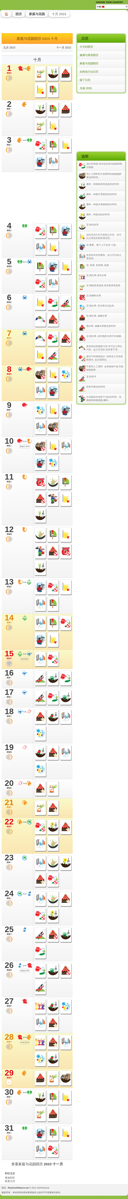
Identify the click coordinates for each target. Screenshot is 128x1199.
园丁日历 (85, 80)
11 (9, 477)
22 (9, 822)
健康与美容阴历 (89, 55)
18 (9, 712)
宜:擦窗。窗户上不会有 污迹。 (102, 245)
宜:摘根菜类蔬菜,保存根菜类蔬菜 (103, 285)
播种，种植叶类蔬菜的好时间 (101, 194)
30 (9, 1093)
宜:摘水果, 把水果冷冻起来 (100, 305)
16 (9, 673)
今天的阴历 (86, 46)
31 (9, 1129)
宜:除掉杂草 (92, 224)
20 (9, 784)
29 (9, 1073)
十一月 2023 (63, 47)
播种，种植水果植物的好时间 (101, 204)
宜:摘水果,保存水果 (96, 275)
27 (9, 1002)
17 (9, 693)
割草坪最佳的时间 (95, 386)
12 (9, 530)
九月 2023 (9, 47)
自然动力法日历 (89, 71)
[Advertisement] (101, 116)
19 (9, 748)
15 (9, 654)
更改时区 (10, 1177)
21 (9, 803)
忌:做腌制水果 (93, 295)
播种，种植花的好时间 (98, 214)
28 (9, 1038)
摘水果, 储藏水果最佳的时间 (101, 326)
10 (9, 442)
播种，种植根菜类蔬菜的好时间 (102, 184)
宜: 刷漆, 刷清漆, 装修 (97, 265)
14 (9, 618)
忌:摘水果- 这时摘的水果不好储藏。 (104, 336)
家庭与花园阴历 (89, 63)
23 (9, 858)
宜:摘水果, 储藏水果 (96, 315)
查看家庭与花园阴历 (37, 1164)
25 (9, 930)
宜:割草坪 (91, 376)
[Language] (112, 6)
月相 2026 (86, 88)
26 (9, 966)
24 (9, 894)
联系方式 (10, 1181)
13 (9, 582)
